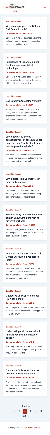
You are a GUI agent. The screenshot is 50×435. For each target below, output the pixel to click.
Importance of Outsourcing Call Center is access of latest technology (22, 65)
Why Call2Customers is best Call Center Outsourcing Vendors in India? (23, 256)
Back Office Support (13, 22)
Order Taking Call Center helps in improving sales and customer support (23, 334)
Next (25, 416)
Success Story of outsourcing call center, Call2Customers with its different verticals (24, 217)
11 (41, 411)
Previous (25, 406)
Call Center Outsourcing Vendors (23, 101)
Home (14, 11)
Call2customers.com (33, 427)
